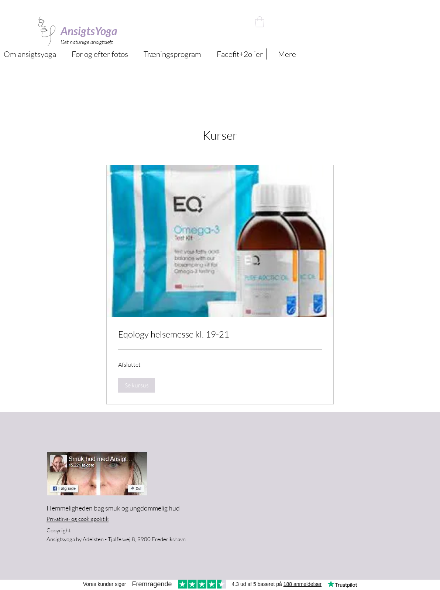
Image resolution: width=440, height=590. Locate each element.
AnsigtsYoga (89, 30)
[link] (220, 334)
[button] (259, 21)
